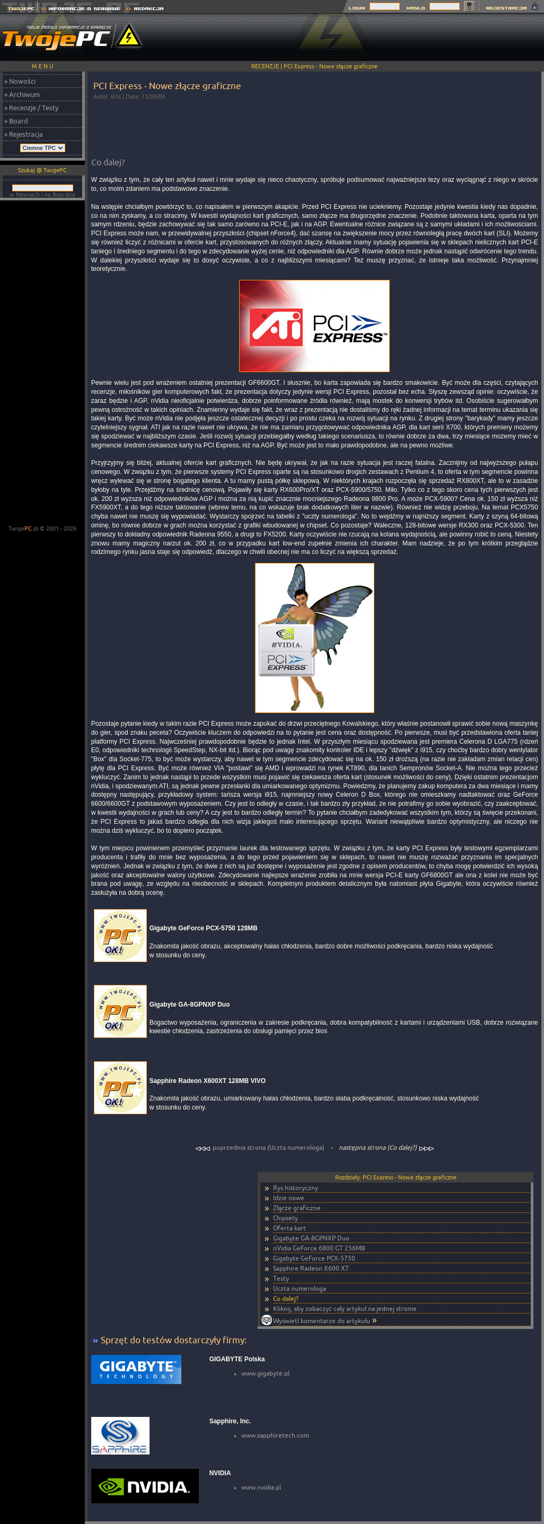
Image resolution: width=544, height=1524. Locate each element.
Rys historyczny (295, 1187)
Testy (281, 1278)
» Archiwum (22, 94)
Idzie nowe (288, 1197)
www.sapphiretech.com (275, 1435)
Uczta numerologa (299, 1288)
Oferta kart (289, 1228)
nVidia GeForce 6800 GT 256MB (319, 1248)
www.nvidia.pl (261, 1487)
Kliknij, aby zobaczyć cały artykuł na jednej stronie (345, 1308)
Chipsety (285, 1217)
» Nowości (20, 81)
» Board (16, 121)
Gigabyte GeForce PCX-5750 (314, 1258)
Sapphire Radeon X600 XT (311, 1268)
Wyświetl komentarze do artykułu (321, 1320)
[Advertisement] (42, 364)
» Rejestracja (23, 134)
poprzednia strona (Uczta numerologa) (260, 1147)
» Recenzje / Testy (31, 107)
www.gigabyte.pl (265, 1373)
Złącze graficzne (297, 1207)
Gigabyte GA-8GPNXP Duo (311, 1238)
